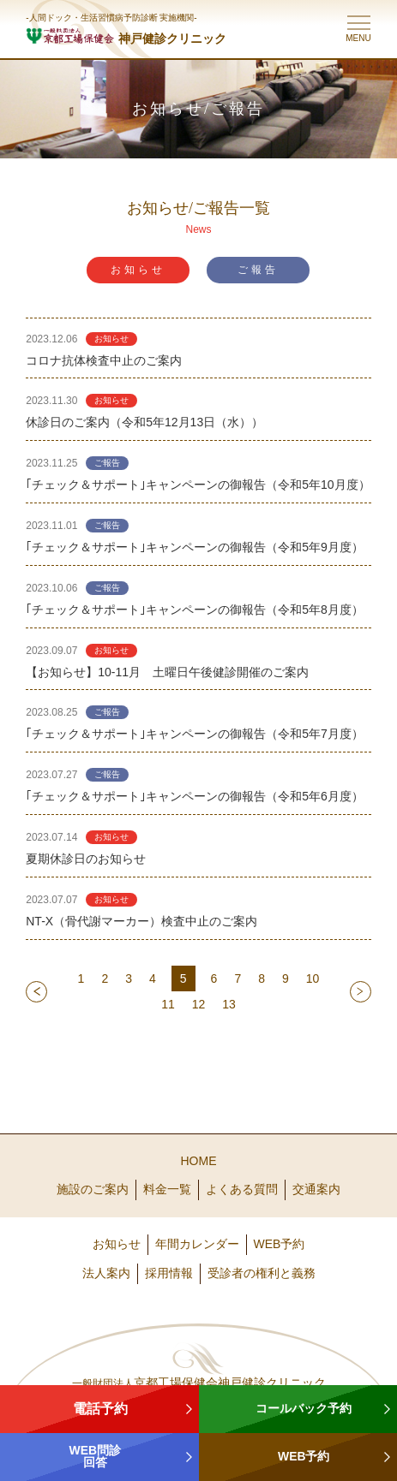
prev (37, 991)
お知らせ (138, 270)
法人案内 (106, 1273)
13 (229, 1004)
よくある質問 (242, 1189)
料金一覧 (167, 1189)
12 (199, 1004)
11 (168, 1004)
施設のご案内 (93, 1189)
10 (313, 978)
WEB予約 (279, 1244)
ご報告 (258, 270)
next (360, 991)
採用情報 (169, 1273)
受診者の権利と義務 (262, 1273)
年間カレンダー (197, 1244)
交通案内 (316, 1189)
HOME (199, 1161)
